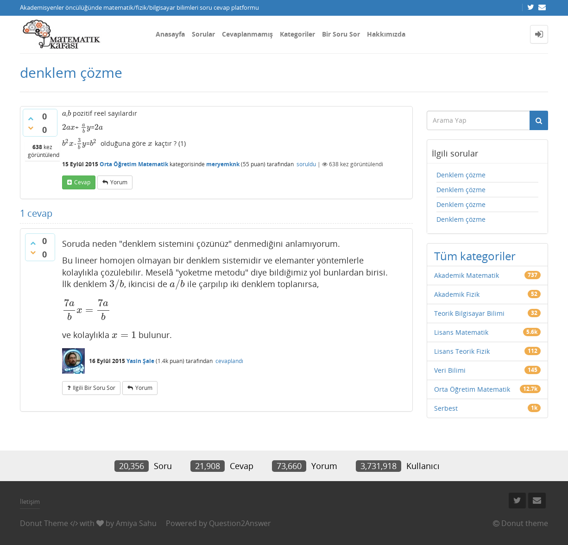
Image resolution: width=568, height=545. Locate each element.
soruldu (306, 164)
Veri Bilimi (450, 370)
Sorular (203, 34)
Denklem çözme (461, 174)
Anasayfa (170, 34)
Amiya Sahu (136, 523)
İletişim (30, 501)
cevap (82, 182)
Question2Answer (240, 523)
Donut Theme (44, 523)
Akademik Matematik (466, 275)
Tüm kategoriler (475, 255)
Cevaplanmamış (247, 34)
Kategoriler (297, 34)
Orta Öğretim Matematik (134, 164)
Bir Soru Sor (341, 34)
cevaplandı (229, 361)
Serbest (446, 408)
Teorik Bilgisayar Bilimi (469, 313)
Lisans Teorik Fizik (462, 351)
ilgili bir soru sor (94, 388)
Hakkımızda (386, 34)
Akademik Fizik (457, 294)
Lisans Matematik (461, 332)
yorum (118, 182)
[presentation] (64, 113)
